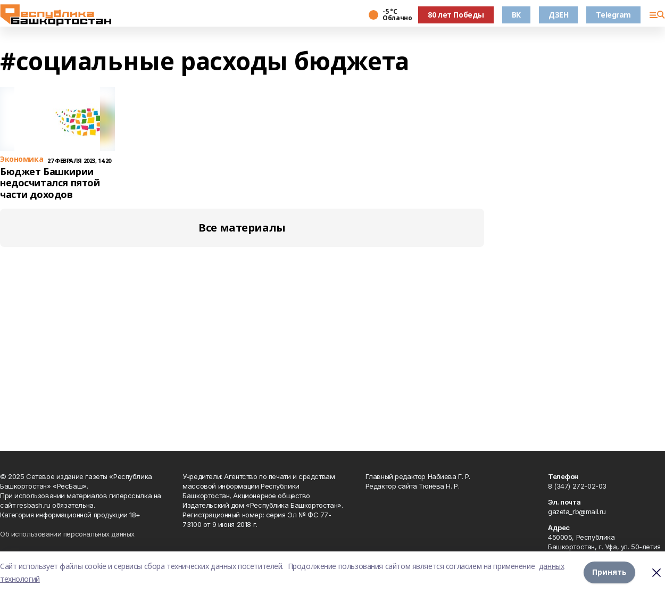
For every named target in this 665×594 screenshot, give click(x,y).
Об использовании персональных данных (67, 534)
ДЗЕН (558, 15)
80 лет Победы (456, 15)
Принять (609, 572)
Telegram (613, 15)
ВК (516, 15)
